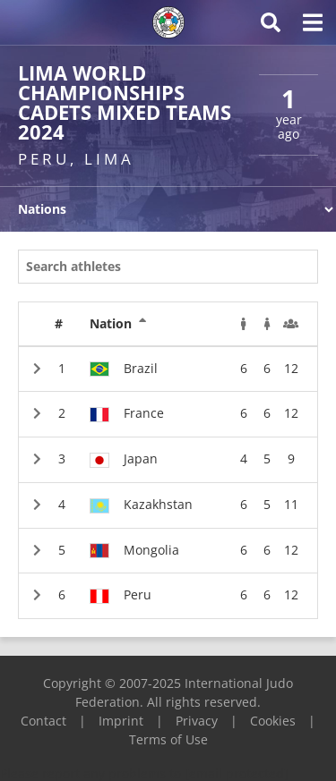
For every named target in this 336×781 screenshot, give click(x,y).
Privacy (197, 720)
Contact (43, 720)
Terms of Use (168, 739)
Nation (118, 324)
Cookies (273, 720)
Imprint (121, 720)
